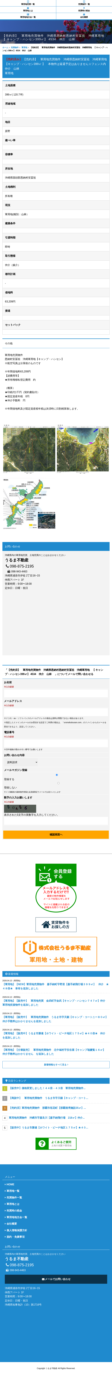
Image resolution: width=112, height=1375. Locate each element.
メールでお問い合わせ (56, 1279)
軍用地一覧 (13, 1191)
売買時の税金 (84, 9)
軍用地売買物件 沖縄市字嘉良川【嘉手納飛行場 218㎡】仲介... (47, 1117)
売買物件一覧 (84, 2)
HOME (10, 1184)
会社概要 (84, 15)
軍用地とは (28, 9)
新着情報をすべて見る (55, 1064)
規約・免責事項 (16, 1236)
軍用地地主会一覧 (28, 15)
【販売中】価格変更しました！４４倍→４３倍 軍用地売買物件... (47, 1088)
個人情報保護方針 (17, 1230)
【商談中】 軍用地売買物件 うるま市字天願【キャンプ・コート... (48, 1098)
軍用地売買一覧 (28, 2)
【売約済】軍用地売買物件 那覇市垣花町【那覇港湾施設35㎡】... (47, 1107)
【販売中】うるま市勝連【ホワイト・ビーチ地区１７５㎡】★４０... (48, 1127)
